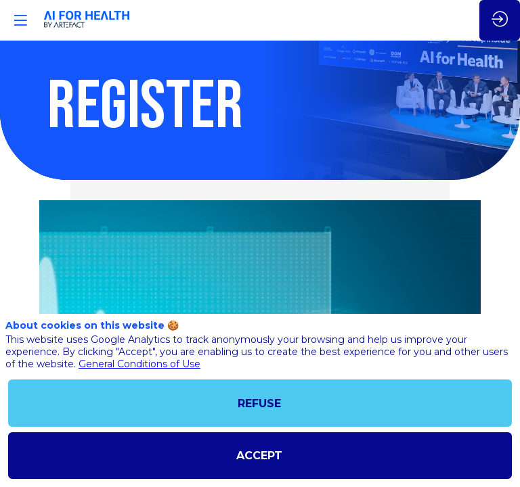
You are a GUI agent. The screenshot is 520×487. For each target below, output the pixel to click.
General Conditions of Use (139, 364)
